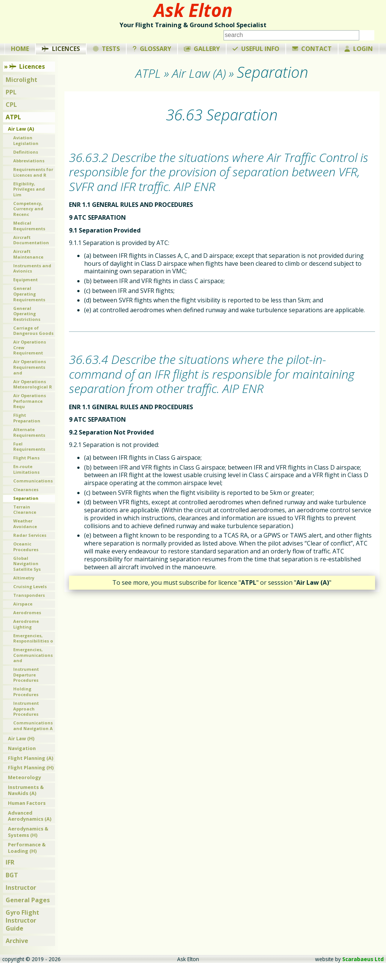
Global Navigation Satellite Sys (27, 563)
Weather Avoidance (25, 523)
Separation (25, 498)
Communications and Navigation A (33, 725)
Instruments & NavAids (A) (26, 790)
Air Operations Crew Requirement (29, 347)
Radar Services (29, 535)
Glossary (152, 49)
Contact (312, 49)
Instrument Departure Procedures (26, 674)
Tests (106, 49)
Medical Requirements (29, 225)
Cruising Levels (30, 586)
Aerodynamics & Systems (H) (28, 831)
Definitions (25, 152)
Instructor (21, 887)
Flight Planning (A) (30, 758)
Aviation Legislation (25, 140)
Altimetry (23, 578)
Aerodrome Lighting (26, 624)
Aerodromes (27, 612)
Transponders (29, 595)
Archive (17, 941)
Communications (33, 481)
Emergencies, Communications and (33, 655)
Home (20, 49)
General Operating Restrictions (26, 313)
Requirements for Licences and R (33, 172)
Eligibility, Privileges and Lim (29, 189)
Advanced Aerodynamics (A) (29, 816)
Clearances (25, 489)
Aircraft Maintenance (28, 254)
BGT (12, 875)
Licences (61, 49)
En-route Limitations (26, 469)
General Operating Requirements (29, 293)
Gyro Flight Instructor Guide (22, 920)
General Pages (28, 900)
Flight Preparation (26, 418)
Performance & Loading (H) (27, 847)
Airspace (22, 604)
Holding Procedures (25, 691)
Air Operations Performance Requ (29, 401)
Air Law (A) (21, 128)
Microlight (21, 79)
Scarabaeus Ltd (363, 959)
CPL (11, 104)
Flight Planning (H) (31, 767)
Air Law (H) (21, 738)
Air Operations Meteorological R (32, 384)
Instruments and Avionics (32, 268)
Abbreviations (28, 160)
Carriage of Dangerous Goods (33, 330)
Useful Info (256, 49)
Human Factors (27, 803)
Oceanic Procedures (25, 546)
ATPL (13, 117)
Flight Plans (26, 458)
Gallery (202, 49)
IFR (10, 862)
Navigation (22, 748)
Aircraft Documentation (31, 240)
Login (359, 49)
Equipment (25, 279)
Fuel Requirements (29, 446)
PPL (11, 92)
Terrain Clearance (24, 509)
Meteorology (24, 777)
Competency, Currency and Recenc (28, 208)
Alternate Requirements (29, 432)
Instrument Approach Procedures (26, 708)
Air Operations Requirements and (29, 367)
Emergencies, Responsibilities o (33, 638)
